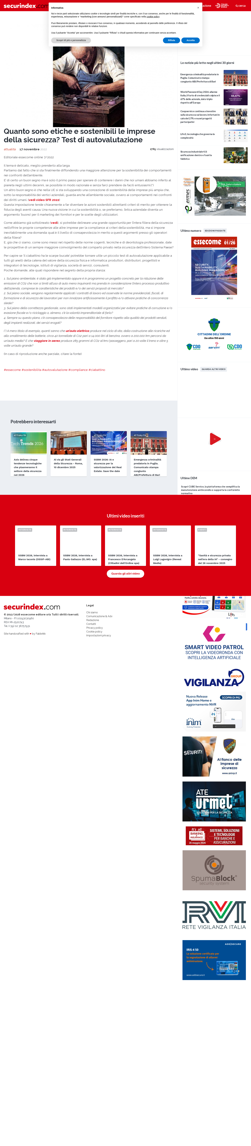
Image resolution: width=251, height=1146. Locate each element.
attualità (10, 149)
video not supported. (214, 33)
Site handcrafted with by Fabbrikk (25, 633)
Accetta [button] (190, 40)
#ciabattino (97, 370)
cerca (241, 5)
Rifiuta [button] (171, 40)
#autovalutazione (55, 370)
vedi (54, 222)
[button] (198, 7)
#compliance (78, 370)
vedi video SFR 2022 (44, 200)
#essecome (12, 370)
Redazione (92, 620)
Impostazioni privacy (98, 635)
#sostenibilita (31, 370)
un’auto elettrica (77, 331)
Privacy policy (94, 627)
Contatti (91, 623)
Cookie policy (94, 631)
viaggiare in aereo (47, 340)
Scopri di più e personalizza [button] (71, 40)
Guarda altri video (214, 369)
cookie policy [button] (153, 16)
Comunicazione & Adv (99, 616)
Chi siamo (92, 612)
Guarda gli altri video (125, 573)
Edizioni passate (215, 230)
